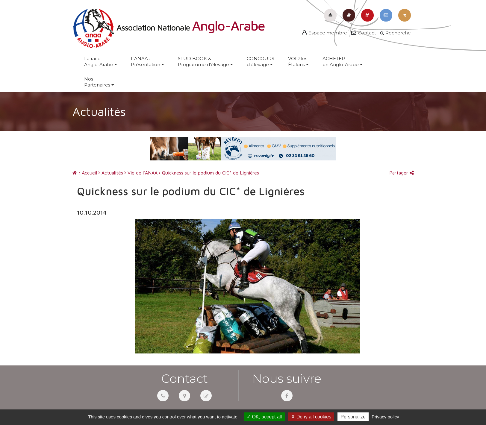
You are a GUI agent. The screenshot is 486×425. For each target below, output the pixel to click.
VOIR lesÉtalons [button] (298, 61)
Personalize (353, 416)
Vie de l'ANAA (141, 172)
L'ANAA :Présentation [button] (147, 61)
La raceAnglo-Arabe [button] (100, 61)
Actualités (110, 172)
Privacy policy (385, 416)
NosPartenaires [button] (99, 82)
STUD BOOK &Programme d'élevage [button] (205, 61)
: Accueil (84, 172)
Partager (401, 172)
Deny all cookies (311, 416)
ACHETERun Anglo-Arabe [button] (343, 61)
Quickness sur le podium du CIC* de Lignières (209, 172)
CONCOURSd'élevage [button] (260, 61)
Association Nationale (168, 27)
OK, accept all (264, 416)
